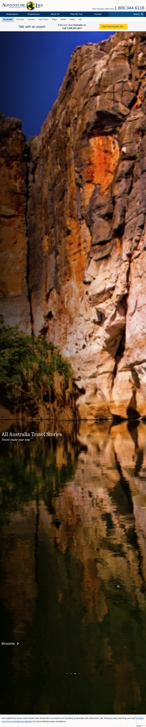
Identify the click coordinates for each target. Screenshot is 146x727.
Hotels (63, 19)
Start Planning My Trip (112, 26)
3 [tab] (75, 673)
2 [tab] (71, 673)
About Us (55, 14)
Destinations (12, 14)
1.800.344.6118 (129, 8)
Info (80, 19)
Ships (54, 19)
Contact (98, 14)
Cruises (31, 19)
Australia (7, 19)
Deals (72, 19)
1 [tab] (67, 673)
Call (72, 28)
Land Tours (43, 19)
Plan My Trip (76, 14)
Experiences (34, 14)
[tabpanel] (73, 373)
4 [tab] (79, 673)
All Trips (20, 19)
